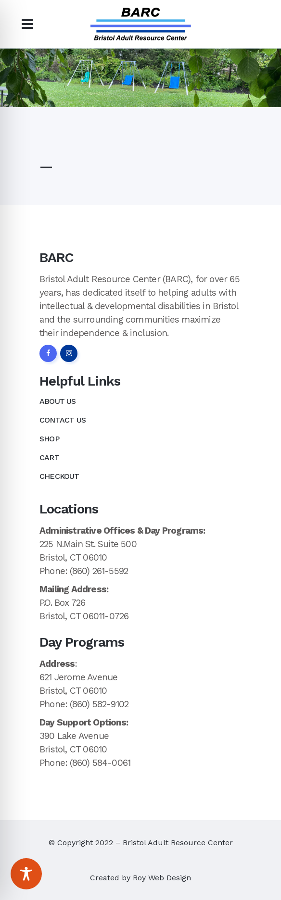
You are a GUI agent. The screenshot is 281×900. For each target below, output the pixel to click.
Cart (49, 457)
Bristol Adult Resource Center (178, 842)
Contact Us (62, 420)
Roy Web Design (162, 877)
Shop (49, 438)
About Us (57, 401)
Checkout (59, 476)
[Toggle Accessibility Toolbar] (26, 873)
